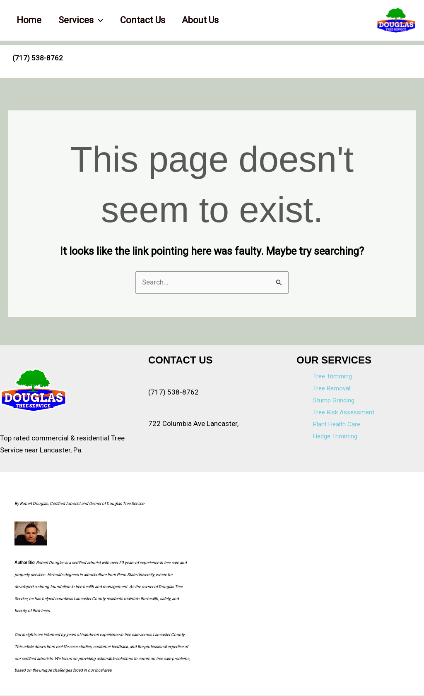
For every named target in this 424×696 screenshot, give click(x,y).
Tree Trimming (332, 376)
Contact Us (146, 20)
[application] (100, 20)
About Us (205, 20)
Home (29, 20)
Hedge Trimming (335, 436)
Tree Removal (331, 388)
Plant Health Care (336, 424)
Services (82, 20)
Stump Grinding (333, 400)
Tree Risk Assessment (343, 412)
